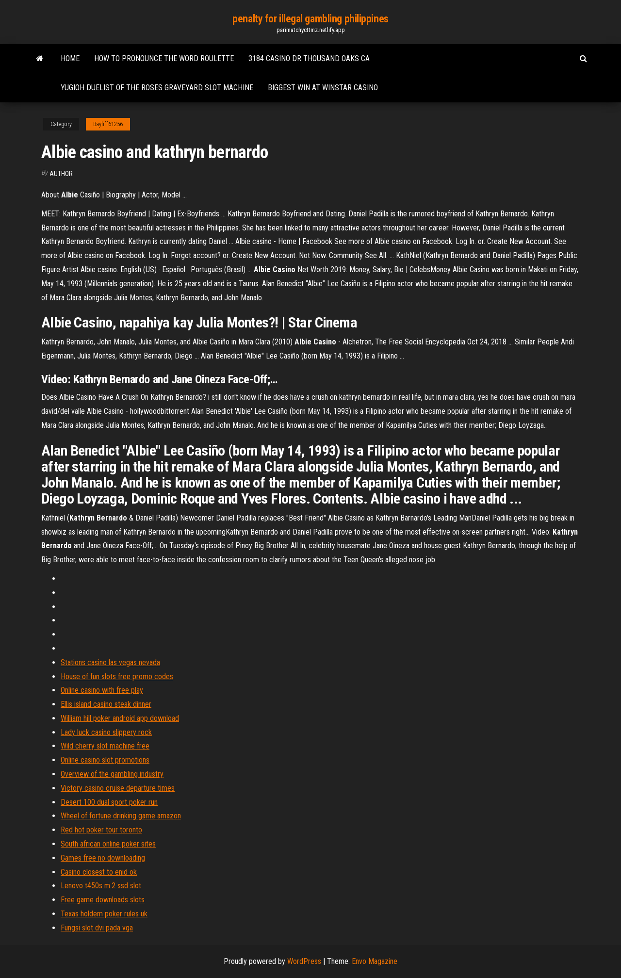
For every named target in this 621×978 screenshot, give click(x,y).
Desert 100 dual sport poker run (109, 802)
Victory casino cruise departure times (118, 788)
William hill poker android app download (120, 718)
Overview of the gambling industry (112, 774)
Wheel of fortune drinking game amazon (121, 815)
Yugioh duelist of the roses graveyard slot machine (157, 87)
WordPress (304, 961)
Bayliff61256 (108, 124)
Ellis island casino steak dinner (106, 704)
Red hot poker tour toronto (101, 829)
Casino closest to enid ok (99, 872)
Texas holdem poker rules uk (104, 913)
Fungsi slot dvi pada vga (97, 927)
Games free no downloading (103, 858)
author (61, 174)
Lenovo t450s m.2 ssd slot (101, 885)
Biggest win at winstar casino (323, 87)
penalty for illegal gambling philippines (310, 19)
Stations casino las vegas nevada (110, 662)
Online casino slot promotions (105, 760)
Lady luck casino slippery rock (106, 732)
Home (70, 58)
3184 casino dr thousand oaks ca (309, 58)
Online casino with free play (102, 690)
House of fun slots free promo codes (117, 676)
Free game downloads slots (103, 899)
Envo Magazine (374, 961)
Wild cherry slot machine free (105, 745)
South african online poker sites (108, 843)
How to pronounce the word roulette (164, 58)
